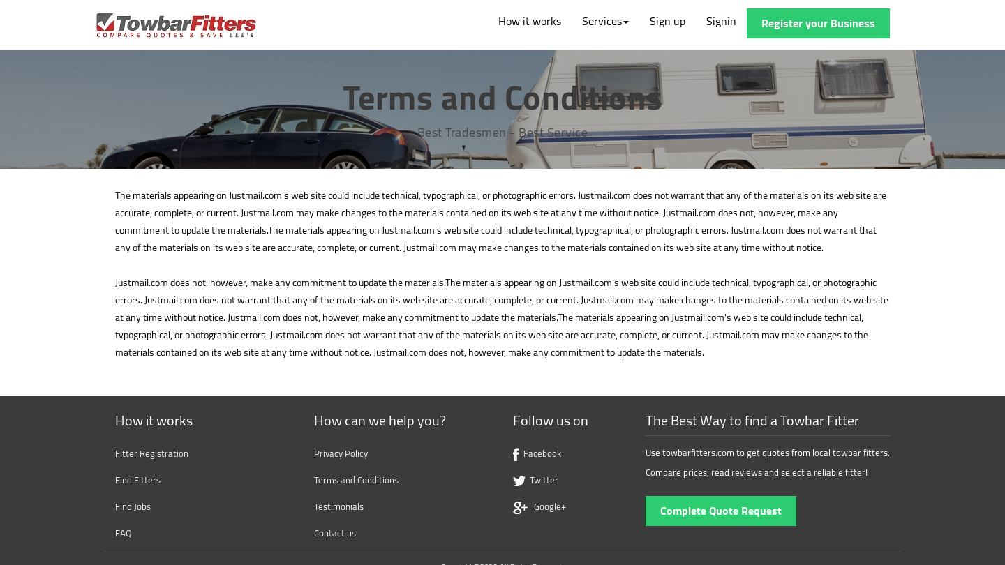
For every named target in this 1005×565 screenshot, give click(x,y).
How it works (529, 21)
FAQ (123, 533)
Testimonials (339, 506)
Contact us (335, 533)
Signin (721, 21)
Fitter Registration (151, 453)
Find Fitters (138, 480)
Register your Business (818, 23)
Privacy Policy (341, 453)
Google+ (539, 506)
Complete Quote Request (721, 510)
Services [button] (605, 21)
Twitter (535, 480)
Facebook (537, 453)
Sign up (667, 21)
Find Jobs (133, 506)
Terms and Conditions (356, 480)
